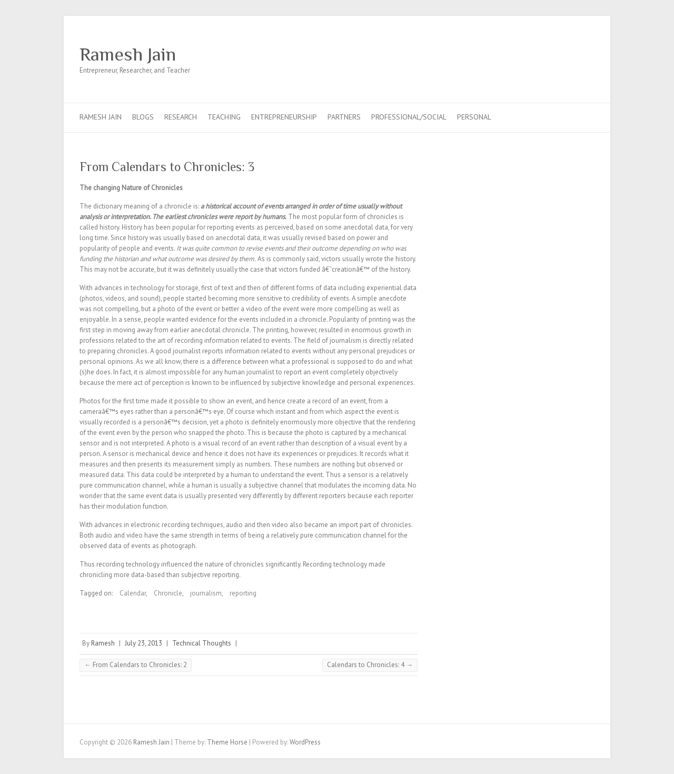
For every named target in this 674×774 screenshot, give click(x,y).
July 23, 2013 (143, 643)
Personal (474, 117)
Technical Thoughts (201, 643)
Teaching (224, 117)
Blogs (143, 117)
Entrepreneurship (284, 117)
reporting (243, 593)
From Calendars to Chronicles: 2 (135, 664)
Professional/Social (409, 117)
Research (180, 117)
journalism (206, 593)
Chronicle (168, 593)
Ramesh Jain (128, 54)
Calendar (133, 593)
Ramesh (103, 643)
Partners (344, 117)
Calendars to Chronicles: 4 (370, 664)
